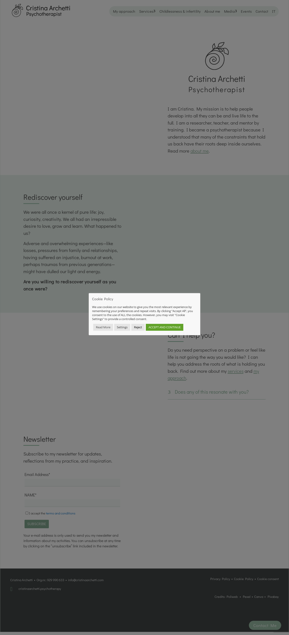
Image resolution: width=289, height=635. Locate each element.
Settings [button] (122, 327)
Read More (103, 327)
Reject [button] (138, 327)
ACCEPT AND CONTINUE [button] (165, 327)
